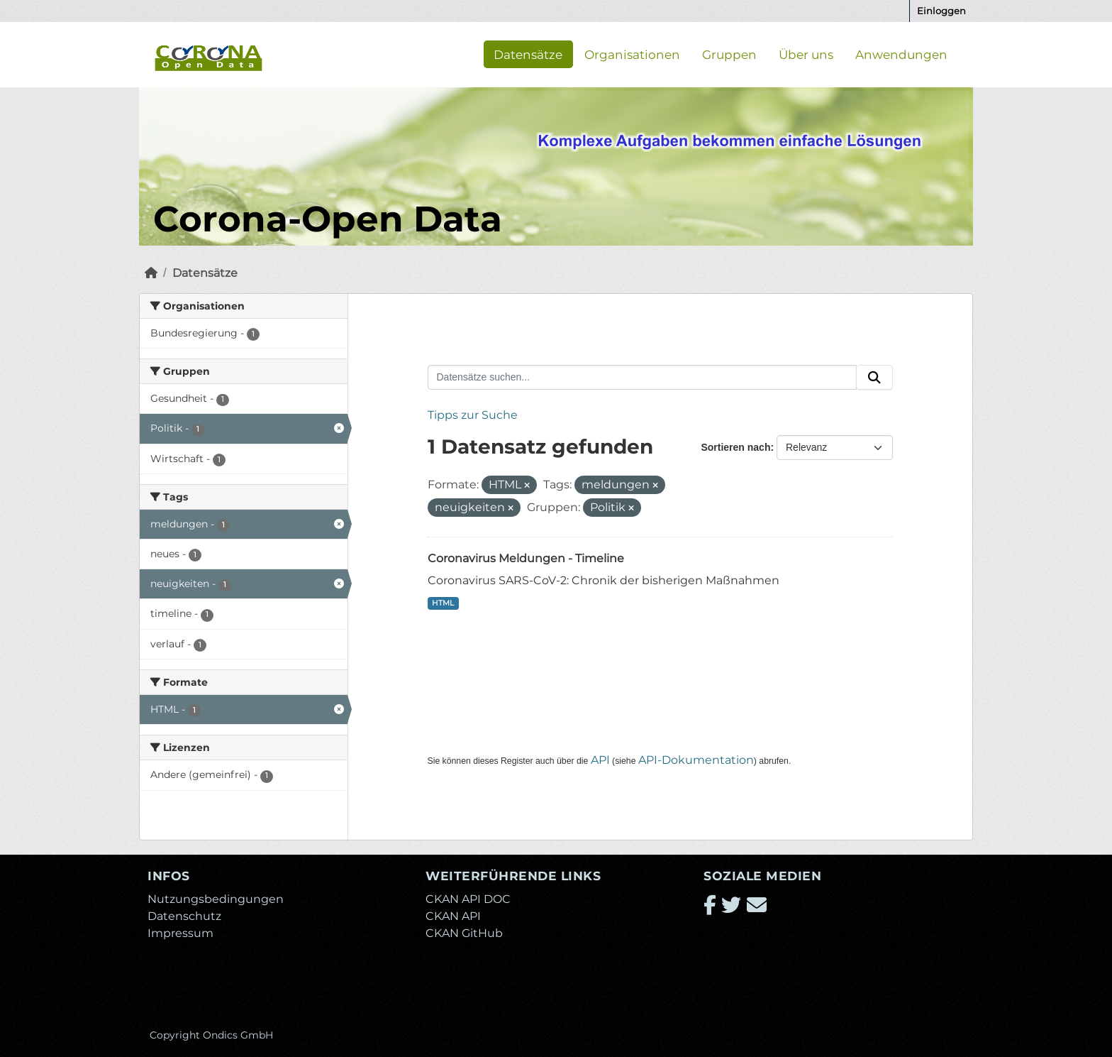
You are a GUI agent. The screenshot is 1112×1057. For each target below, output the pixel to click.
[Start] (151, 273)
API (600, 760)
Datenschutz (184, 916)
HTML (443, 603)
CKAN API (453, 916)
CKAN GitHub (464, 933)
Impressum (180, 933)
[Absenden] (874, 377)
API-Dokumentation (696, 760)
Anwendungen (901, 54)
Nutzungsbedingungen (216, 899)
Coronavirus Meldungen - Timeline (526, 558)
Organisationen (632, 54)
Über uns (806, 54)
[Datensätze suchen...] (642, 377)
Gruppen (729, 54)
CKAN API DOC (468, 899)
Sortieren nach (735, 447)
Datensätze (528, 54)
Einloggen (941, 10)
